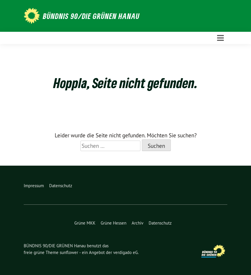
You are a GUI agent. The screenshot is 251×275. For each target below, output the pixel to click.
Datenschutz (60, 185)
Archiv (137, 223)
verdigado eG (125, 252)
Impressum (34, 185)
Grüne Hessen (113, 223)
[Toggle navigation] (220, 38)
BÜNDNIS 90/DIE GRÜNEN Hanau (91, 16)
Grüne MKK (84, 223)
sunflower (69, 252)
